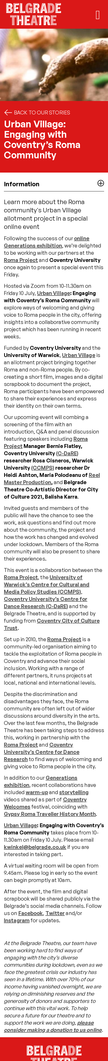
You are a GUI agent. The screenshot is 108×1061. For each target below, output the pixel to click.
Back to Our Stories (37, 112)
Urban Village (53, 293)
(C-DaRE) (67, 453)
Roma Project (21, 260)
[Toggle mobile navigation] (98, 15)
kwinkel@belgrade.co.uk (35, 847)
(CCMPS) (42, 467)
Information (54, 184)
